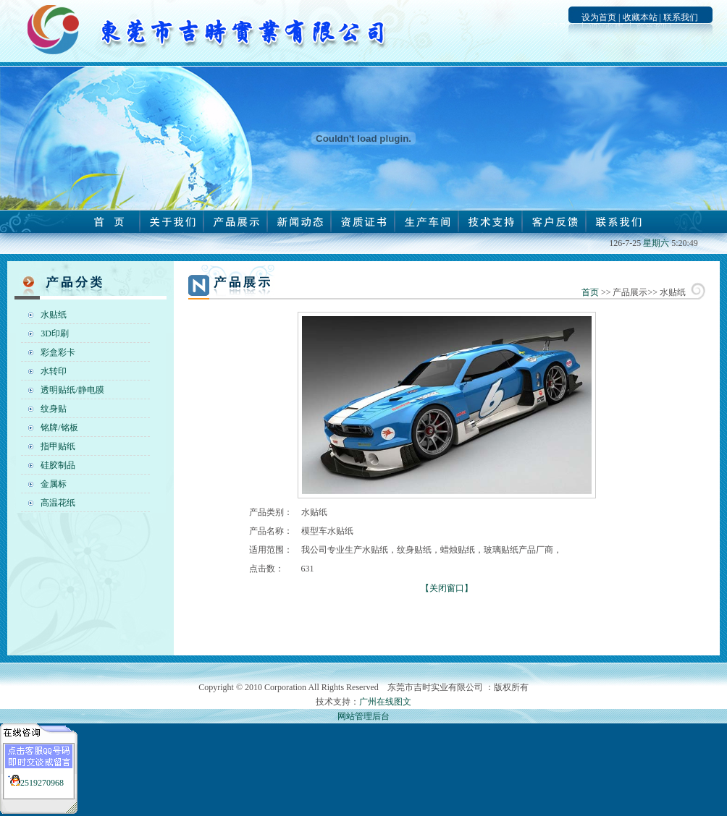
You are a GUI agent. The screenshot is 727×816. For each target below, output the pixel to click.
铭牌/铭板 (59, 427)
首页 (590, 292)
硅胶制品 (58, 465)
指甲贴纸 (58, 446)
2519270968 (42, 783)
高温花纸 (58, 503)
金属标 (54, 484)
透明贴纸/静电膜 (72, 390)
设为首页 (598, 17)
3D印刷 (55, 333)
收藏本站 (640, 17)
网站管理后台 (363, 716)
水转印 (54, 371)
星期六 (656, 243)
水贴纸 (54, 315)
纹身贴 (54, 409)
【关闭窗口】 (447, 588)
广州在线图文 (385, 702)
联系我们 (680, 17)
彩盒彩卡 (58, 352)
